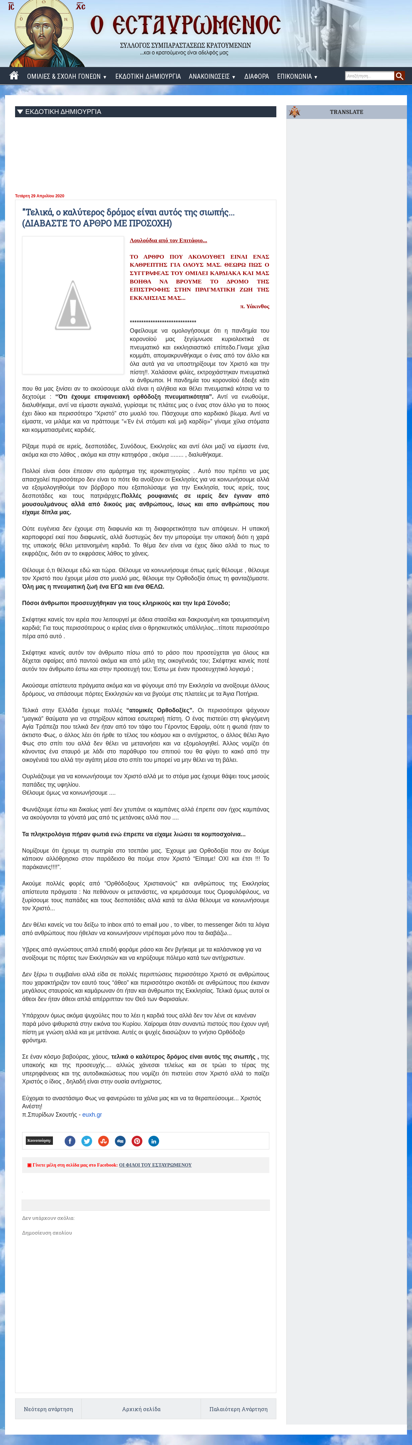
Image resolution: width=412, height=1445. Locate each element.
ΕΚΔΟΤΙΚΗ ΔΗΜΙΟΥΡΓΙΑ (148, 76)
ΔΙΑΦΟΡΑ (256, 76)
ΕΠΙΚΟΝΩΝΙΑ (297, 76)
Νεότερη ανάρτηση (48, 1409)
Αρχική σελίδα (141, 1409)
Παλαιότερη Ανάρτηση (238, 1409)
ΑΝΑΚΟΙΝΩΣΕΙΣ (212, 76)
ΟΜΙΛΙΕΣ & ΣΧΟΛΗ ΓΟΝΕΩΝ (67, 76)
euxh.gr (92, 1114)
